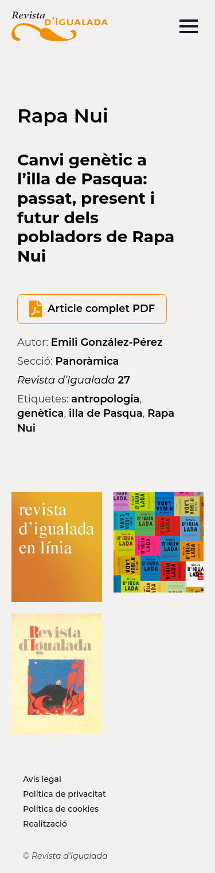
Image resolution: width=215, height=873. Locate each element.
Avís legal (42, 779)
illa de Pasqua (106, 413)
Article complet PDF (101, 308)
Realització (45, 824)
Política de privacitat (64, 794)
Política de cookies (61, 809)
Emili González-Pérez (107, 342)
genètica (40, 413)
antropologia (105, 399)
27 (73, 380)
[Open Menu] (188, 26)
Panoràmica (87, 361)
